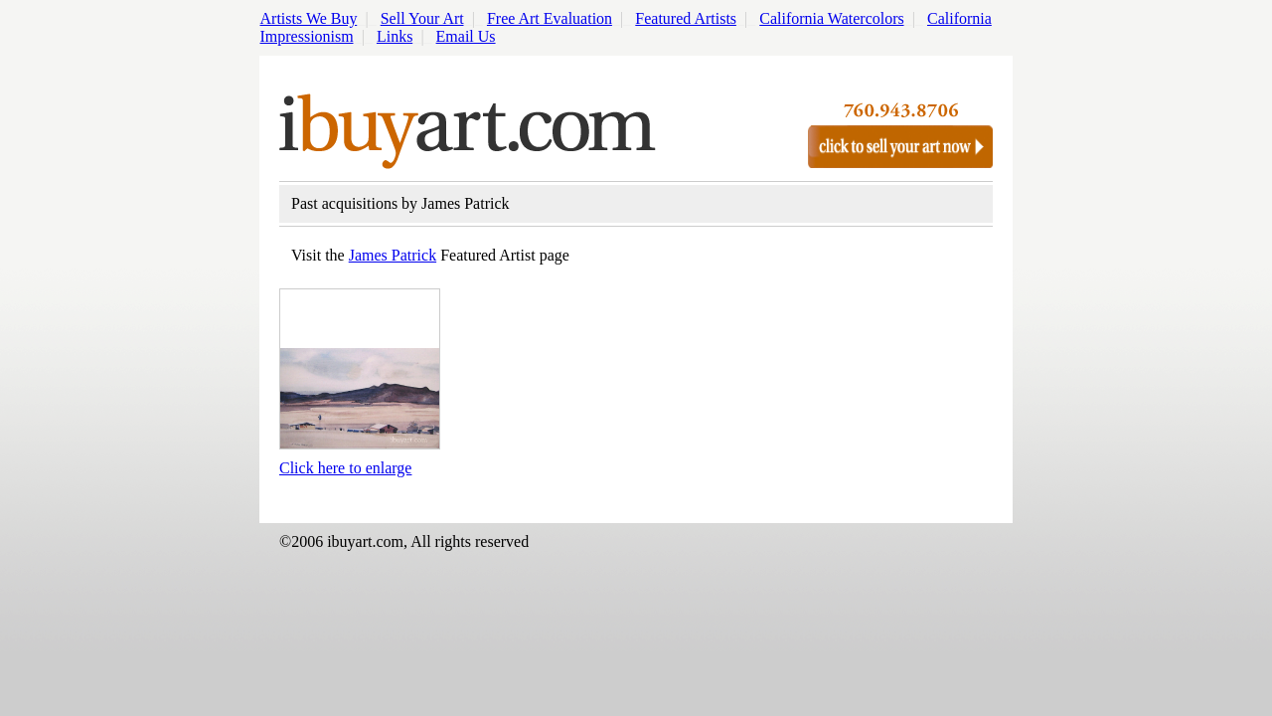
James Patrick (392, 255)
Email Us (466, 36)
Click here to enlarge (345, 467)
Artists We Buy (309, 18)
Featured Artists (685, 18)
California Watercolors (831, 18)
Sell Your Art (422, 18)
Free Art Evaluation (549, 18)
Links (394, 36)
